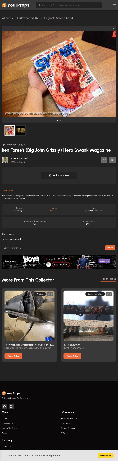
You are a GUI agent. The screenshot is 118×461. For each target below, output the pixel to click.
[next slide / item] (114, 74)
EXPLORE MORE (108, 279)
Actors (4, 433)
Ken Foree (54, 211)
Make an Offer (59, 175)
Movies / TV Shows (9, 428)
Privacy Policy (66, 423)
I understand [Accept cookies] (105, 455)
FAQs (63, 433)
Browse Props (7, 423)
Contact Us (6, 446)
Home (4, 418)
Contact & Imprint (68, 428)
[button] (57, 120)
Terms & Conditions (69, 418)
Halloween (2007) (14, 145)
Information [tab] (7, 190)
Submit (110, 248)
